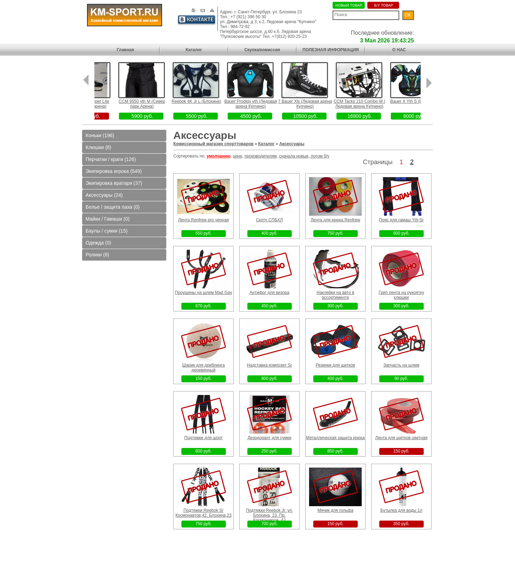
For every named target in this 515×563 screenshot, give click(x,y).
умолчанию (218, 156)
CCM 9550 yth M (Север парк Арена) (152, 104)
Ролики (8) (97, 254)
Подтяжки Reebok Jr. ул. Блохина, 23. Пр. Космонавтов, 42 (269, 515)
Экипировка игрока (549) (114, 171)
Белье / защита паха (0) (113, 207)
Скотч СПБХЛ (269, 219)
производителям (261, 156)
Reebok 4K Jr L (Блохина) (207, 101)
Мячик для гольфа (335, 510)
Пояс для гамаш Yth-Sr (401, 219)
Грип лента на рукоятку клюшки (401, 295)
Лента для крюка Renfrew (335, 219)
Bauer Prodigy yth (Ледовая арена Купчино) (261, 104)
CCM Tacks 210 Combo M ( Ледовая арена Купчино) (370, 104)
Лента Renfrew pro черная (203, 219)
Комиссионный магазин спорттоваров (213, 143)
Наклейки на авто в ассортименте (335, 295)
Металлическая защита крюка (335, 437)
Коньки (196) (100, 135)
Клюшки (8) (98, 147)
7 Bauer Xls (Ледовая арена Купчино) (315, 104)
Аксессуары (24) (104, 195)
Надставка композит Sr (269, 365)
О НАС (399, 49)
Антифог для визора (269, 292)
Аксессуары (292, 143)
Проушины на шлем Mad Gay (203, 292)
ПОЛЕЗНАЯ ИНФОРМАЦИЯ (330, 49)
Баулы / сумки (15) (107, 231)
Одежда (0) (98, 243)
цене (237, 156)
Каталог (194, 49)
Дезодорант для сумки (270, 437)
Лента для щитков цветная (401, 437)
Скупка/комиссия (262, 49)
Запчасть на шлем (401, 365)
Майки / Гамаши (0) (107, 219)
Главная (125, 49)
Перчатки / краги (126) (111, 159)
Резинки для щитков (335, 365)
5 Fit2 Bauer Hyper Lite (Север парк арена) (98, 104)
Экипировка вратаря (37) (114, 183)
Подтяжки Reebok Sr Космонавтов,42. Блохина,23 (203, 513)
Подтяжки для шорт (203, 437)
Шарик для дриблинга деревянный (203, 368)
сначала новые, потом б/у (304, 156)
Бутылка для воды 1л (401, 510)
